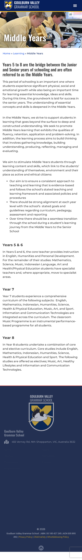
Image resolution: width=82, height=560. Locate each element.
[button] (75, 6)
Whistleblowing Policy (58, 536)
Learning (18, 53)
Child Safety (40, 536)
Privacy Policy (25, 536)
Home (6, 53)
